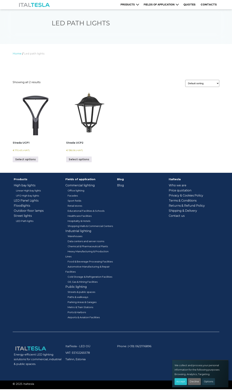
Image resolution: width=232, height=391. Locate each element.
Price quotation (180, 190)
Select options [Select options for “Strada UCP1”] (25, 159)
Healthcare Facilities (80, 215)
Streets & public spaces (81, 291)
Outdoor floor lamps (29, 210)
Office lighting (76, 190)
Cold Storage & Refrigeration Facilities (90, 276)
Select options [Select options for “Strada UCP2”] (79, 159)
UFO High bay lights (27, 195)
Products (128, 4)
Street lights (23, 216)
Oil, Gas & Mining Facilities (83, 281)
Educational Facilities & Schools (86, 210)
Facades (73, 195)
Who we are (177, 185)
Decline (194, 381)
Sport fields (74, 200)
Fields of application (159, 4)
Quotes (189, 4)
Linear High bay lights (28, 190)
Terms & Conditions (182, 200)
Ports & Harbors (77, 312)
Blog (120, 185)
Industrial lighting (78, 231)
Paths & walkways (78, 297)
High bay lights (24, 185)
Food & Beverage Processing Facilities (90, 261)
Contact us (177, 216)
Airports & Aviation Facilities (84, 317)
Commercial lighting (80, 185)
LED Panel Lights (26, 200)
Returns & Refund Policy (187, 205)
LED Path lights (24, 220)
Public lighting (76, 286)
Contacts (209, 4)
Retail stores (75, 205)
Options (208, 381)
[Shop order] (202, 83)
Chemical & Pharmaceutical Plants (88, 246)
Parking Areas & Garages (82, 302)
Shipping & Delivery (183, 210)
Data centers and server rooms (86, 241)
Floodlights (22, 205)
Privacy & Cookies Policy (186, 195)
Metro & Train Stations (80, 307)
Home (17, 53)
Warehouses (75, 236)
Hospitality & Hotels (79, 220)
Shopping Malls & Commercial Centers (90, 226)
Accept (180, 381)
